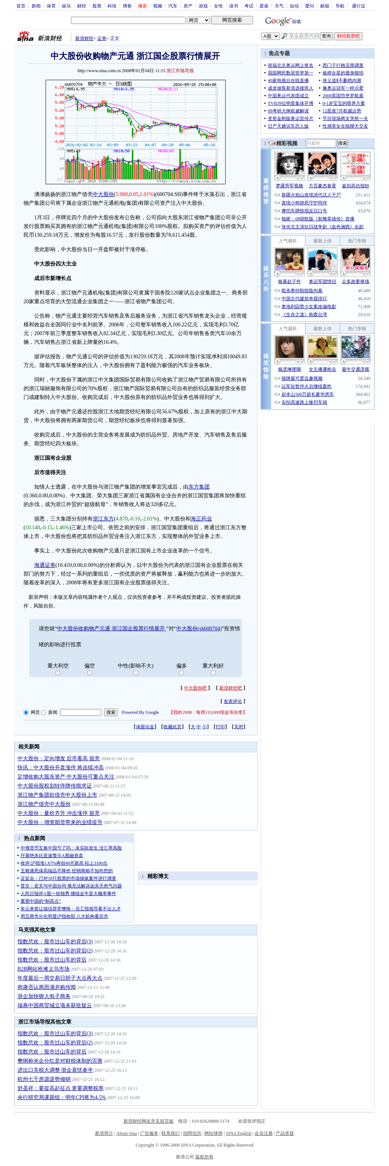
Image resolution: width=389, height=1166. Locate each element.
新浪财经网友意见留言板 (148, 1121)
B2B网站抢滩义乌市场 (43, 969)
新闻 (36, 5)
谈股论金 (145, 726)
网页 (35, 712)
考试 (248, 5)
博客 (127, 5)
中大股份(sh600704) (199, 628)
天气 (279, 5)
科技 (112, 5)
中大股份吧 (195, 688)
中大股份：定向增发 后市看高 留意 (58, 758)
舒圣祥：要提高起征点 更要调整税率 (60, 1088)
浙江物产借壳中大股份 (44, 804)
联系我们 (170, 1133)
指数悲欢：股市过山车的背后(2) (55, 951)
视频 (157, 5)
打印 (220, 726)
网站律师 (213, 1133)
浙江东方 (103, 519)
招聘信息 (192, 1133)
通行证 (358, 5)
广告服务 (149, 1133)
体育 (51, 5)
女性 (218, 5)
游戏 (203, 5)
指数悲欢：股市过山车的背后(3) (55, 942)
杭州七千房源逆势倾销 (44, 1079)
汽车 (172, 5)
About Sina (126, 1133)
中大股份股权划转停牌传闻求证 (54, 786)
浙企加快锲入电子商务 (44, 996)
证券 (101, 38)
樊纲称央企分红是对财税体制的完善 (60, 1061)
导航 (340, 5)
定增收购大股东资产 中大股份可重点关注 (66, 777)
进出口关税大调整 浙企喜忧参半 (55, 1070)
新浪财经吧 (230, 688)
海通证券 (44, 565)
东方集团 (199, 487)
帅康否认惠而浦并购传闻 (46, 987)
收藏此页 (172, 726)
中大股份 (103, 194)
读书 (233, 5)
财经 (81, 5)
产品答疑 (285, 1133)
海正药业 (201, 519)
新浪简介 (104, 1133)
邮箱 (324, 5)
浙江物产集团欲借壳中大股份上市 (57, 795)
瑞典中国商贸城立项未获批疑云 (54, 1005)
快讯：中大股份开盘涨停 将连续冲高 (60, 767)
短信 (294, 5)
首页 (20, 5)
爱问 (309, 5)
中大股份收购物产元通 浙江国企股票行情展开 (111, 628)
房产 (188, 5)
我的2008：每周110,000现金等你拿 (208, 712)
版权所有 (204, 1157)
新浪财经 (84, 38)
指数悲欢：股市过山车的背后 (52, 960)
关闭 (238, 726)
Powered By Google (140, 712)
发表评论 (233, 701)
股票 (96, 5)
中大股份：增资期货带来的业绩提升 (60, 822)
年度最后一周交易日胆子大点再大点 (60, 978)
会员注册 (264, 1133)
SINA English (238, 1133)
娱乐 (66, 5)
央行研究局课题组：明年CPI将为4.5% (61, 1097)
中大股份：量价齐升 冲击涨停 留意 (58, 813)
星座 (264, 5)
